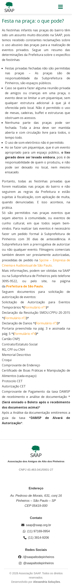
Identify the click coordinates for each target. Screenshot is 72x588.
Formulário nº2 (15, 318)
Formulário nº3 (46, 323)
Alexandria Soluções (46, 581)
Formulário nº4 (25, 334)
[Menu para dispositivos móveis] (61, 7)
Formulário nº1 (35, 307)
